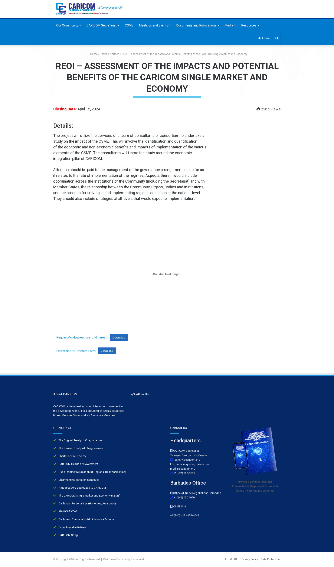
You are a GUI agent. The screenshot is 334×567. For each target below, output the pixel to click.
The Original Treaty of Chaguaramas (80, 440)
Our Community (67, 25)
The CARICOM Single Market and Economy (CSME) (89, 495)
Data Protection (270, 559)
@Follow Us (140, 394)
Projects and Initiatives (72, 527)
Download (107, 350)
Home (92, 54)
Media (229, 25)
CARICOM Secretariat (101, 25)
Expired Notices (109, 54)
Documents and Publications (196, 25)
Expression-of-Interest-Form (76, 351)
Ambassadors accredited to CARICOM (82, 487)
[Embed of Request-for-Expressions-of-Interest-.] (167, 274)
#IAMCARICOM (68, 511)
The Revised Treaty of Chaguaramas (81, 448)
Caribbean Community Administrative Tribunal (86, 519)
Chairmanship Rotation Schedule (79, 479)
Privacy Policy (250, 559)
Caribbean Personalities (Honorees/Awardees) (87, 503)
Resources (248, 25)
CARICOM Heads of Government (78, 464)
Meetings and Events (153, 25)
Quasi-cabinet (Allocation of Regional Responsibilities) (92, 471)
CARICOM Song (68, 535)
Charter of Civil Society (72, 456)
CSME (129, 25)
